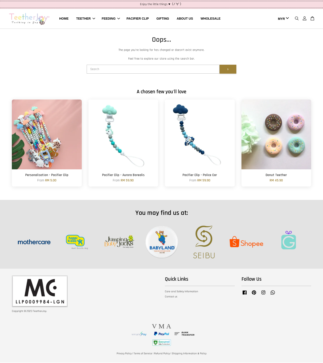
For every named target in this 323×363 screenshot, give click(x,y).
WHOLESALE (210, 19)
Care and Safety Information (181, 292)
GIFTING (162, 19)
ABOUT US (185, 19)
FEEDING (111, 19)
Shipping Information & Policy (189, 354)
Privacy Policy (124, 354)
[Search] (153, 69)
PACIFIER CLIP (137, 19)
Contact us (171, 297)
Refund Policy (162, 354)
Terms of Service (143, 354)
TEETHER (85, 19)
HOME (64, 19)
